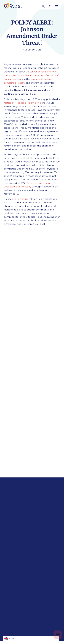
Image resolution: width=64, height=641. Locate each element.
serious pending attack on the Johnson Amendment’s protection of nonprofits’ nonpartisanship (31, 75)
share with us (20, 198)
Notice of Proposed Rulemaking (22, 102)
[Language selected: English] (31, 638)
